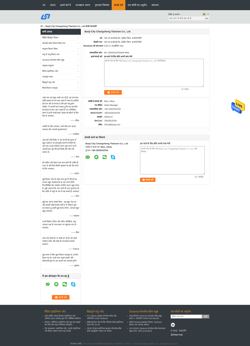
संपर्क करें (118, 5)
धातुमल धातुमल (48, 65)
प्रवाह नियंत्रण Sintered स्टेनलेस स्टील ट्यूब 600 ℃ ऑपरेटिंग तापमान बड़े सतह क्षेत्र (145, 317)
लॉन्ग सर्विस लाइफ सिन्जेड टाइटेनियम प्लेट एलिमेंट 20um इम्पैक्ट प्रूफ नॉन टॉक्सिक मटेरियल (63, 317)
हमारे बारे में (65, 5)
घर (44, 5)
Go (206, 18)
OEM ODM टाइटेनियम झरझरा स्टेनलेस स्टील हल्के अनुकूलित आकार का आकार (104, 329)
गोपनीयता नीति (76, 344)
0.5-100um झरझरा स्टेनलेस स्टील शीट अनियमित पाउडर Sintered (102, 317)
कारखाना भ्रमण (83, 5)
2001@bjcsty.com (112, 124)
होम (41, 26)
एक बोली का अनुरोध (137, 5)
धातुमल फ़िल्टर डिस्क (50, 49)
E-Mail (174, 330)
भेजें (205, 316)
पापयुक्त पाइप (47, 77)
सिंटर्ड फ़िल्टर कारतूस (50, 88)
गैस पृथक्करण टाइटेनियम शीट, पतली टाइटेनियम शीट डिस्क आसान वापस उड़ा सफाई (62, 329)
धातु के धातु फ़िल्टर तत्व (50, 54)
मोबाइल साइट (177, 335)
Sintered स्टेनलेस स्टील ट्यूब (53, 60)
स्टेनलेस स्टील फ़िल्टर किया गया (53, 43)
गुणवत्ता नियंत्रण (102, 5)
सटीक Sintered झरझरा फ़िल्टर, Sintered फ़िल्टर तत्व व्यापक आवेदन (145, 323)
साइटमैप (182, 330)
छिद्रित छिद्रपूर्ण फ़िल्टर (50, 37)
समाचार (155, 5)
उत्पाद (52, 5)
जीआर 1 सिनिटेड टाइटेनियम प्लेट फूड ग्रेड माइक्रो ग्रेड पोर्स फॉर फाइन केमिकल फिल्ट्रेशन (62, 323)
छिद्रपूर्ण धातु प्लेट (48, 82)
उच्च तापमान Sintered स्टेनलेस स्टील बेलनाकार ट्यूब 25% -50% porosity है (147, 329)
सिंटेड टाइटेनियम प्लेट (50, 71)
